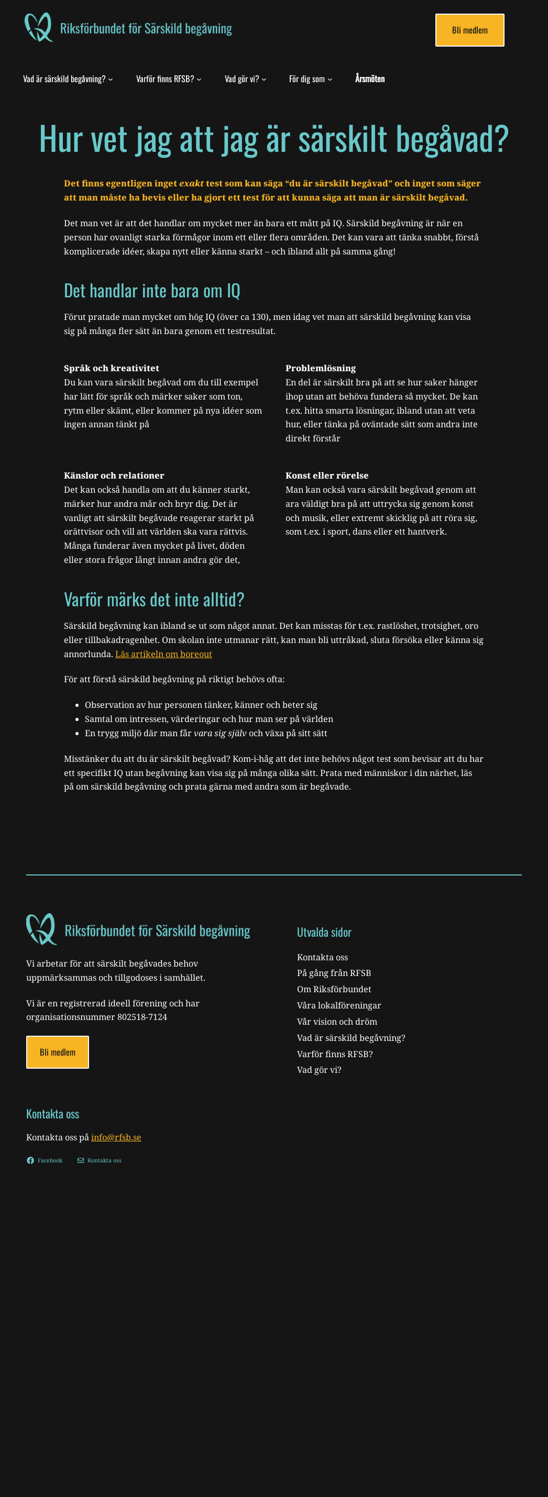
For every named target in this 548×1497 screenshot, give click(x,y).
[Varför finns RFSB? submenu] (199, 78)
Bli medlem (470, 30)
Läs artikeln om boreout (163, 654)
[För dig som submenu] (330, 78)
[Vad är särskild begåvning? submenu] (110, 78)
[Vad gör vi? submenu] (264, 78)
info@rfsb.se (116, 1137)
